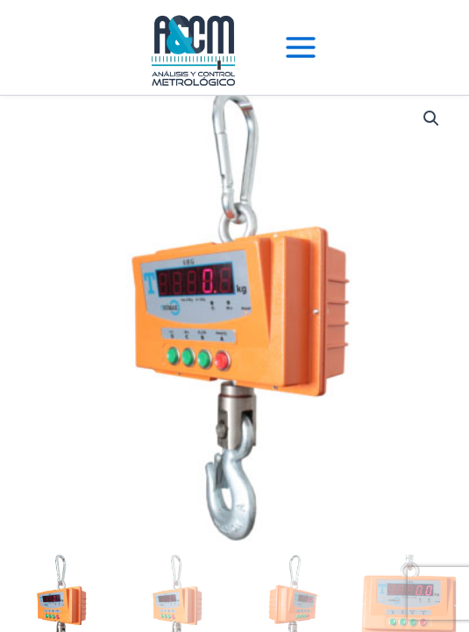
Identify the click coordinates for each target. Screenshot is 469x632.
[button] (431, 118)
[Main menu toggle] (300, 47)
